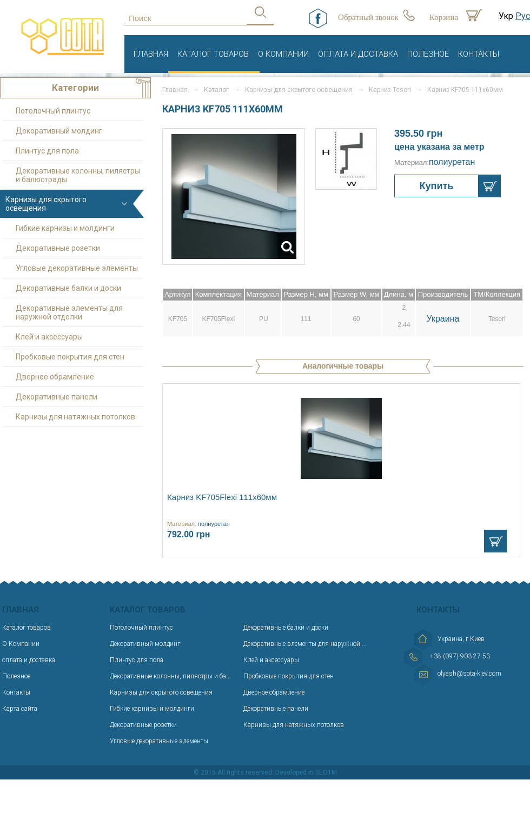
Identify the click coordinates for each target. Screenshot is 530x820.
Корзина (443, 17)
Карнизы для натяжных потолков (75, 416)
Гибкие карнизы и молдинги (65, 228)
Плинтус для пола (47, 150)
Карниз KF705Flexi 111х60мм (222, 497)
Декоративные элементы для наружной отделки (69, 312)
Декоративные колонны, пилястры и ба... (170, 676)
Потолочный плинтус (53, 110)
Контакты (478, 54)
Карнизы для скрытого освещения (299, 90)
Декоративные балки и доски (68, 288)
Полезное (428, 54)
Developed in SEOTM (306, 772)
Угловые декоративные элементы (77, 268)
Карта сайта (19, 708)
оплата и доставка (358, 54)
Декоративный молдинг (59, 130)
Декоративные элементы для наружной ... (305, 644)
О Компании (283, 54)
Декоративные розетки (58, 248)
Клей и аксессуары (49, 336)
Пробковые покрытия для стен (70, 356)
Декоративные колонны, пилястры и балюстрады (78, 175)
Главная (151, 54)
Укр (506, 16)
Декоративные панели (56, 396)
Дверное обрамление (55, 376)
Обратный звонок (368, 17)
